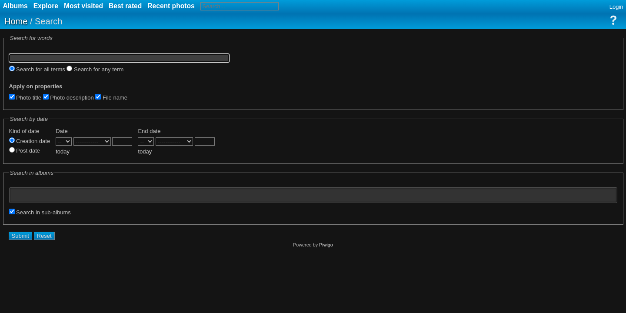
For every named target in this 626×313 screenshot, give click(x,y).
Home (15, 21)
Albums (15, 6)
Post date (24, 150)
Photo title (25, 97)
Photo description (68, 97)
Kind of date (24, 131)
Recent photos (170, 6)
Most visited (83, 6)
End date (149, 131)
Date (61, 131)
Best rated (125, 6)
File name (111, 97)
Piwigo (326, 244)
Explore (45, 6)
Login (616, 6)
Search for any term (95, 69)
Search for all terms (37, 69)
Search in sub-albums (40, 212)
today (63, 151)
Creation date (29, 141)
